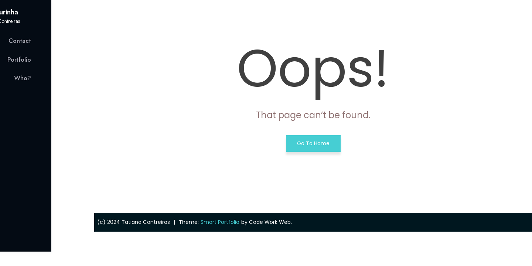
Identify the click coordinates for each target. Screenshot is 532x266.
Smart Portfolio (220, 222)
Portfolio (62, 59)
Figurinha (47, 12)
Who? (65, 78)
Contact (62, 40)
